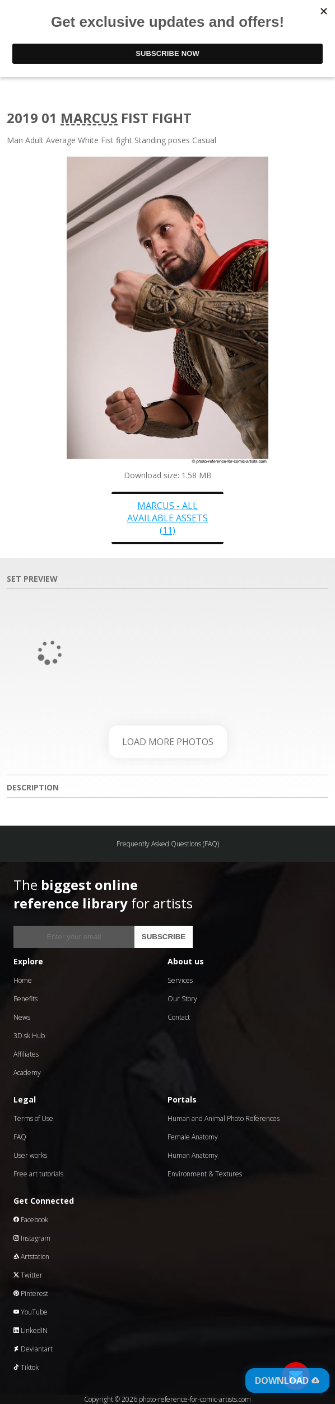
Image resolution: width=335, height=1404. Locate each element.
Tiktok (26, 1367)
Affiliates (26, 1054)
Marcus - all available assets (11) (167, 518)
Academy (27, 1072)
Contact (179, 1017)
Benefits (25, 998)
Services (180, 980)
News (21, 1017)
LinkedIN (30, 1330)
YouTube (30, 1312)
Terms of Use (33, 1118)
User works (30, 1155)
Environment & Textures (205, 1174)
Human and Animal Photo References (224, 1118)
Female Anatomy (193, 1137)
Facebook (30, 1219)
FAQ (19, 1137)
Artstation (31, 1256)
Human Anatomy (193, 1155)
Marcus (89, 118)
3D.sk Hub (29, 1035)
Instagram (31, 1238)
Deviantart (33, 1349)
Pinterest (30, 1293)
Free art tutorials (38, 1174)
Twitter (28, 1275)
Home (22, 980)
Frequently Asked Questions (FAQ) (168, 844)
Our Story (182, 998)
